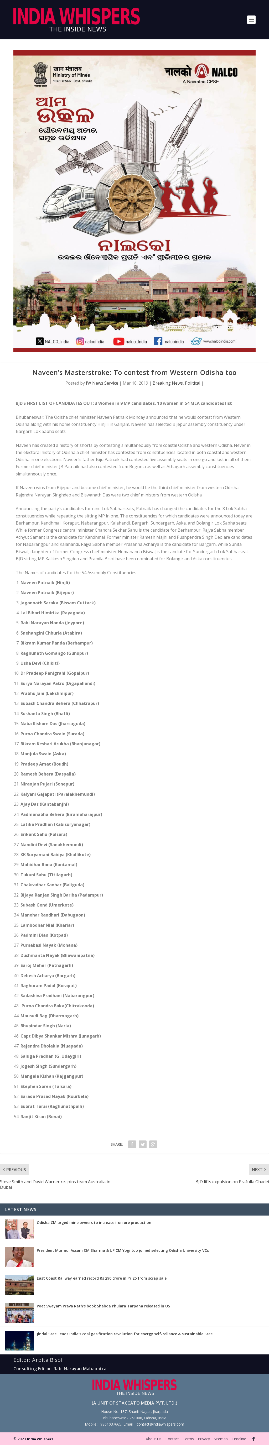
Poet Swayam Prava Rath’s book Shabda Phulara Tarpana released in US (103, 1305)
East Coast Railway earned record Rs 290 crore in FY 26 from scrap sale (102, 1278)
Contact (172, 1438)
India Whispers (40, 1439)
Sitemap (221, 1438)
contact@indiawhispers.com (160, 1424)
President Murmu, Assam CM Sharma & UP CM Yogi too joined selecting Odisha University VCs (123, 1250)
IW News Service (102, 383)
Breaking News (168, 383)
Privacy (204, 1438)
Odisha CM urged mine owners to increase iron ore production (94, 1222)
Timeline (239, 1438)
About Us (154, 1438)
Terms (188, 1438)
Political (192, 383)
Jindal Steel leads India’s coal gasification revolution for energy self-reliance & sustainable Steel (125, 1333)
